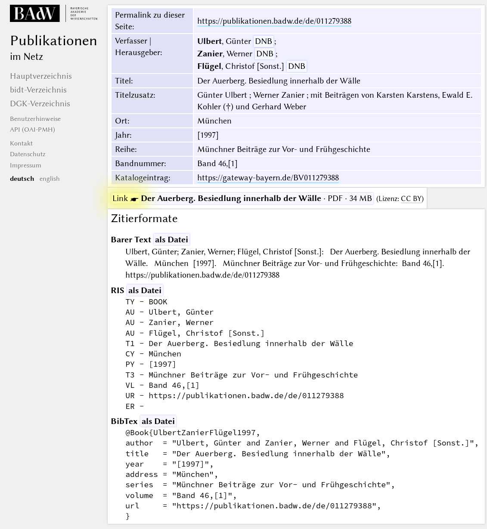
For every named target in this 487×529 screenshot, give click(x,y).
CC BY (411, 199)
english (50, 179)
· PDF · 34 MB (242, 198)
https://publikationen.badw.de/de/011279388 (274, 21)
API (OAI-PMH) (32, 129)
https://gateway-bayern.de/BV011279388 (268, 178)
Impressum (25, 165)
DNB (263, 41)
